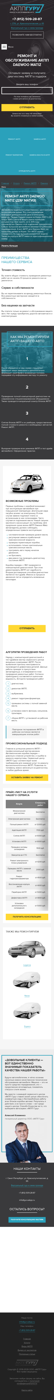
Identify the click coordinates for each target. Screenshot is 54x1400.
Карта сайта (27, 1390)
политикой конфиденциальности (28, 1382)
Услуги (27, 1343)
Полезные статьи (27, 1354)
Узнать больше (9, 245)
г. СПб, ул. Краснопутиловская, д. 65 (27, 23)
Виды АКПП (27, 1346)
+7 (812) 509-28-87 (27, 19)
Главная (27, 1339)
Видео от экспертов (27, 1350)
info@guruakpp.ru (27, 1200)
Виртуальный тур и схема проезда (27, 28)
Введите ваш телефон (27, 84)
